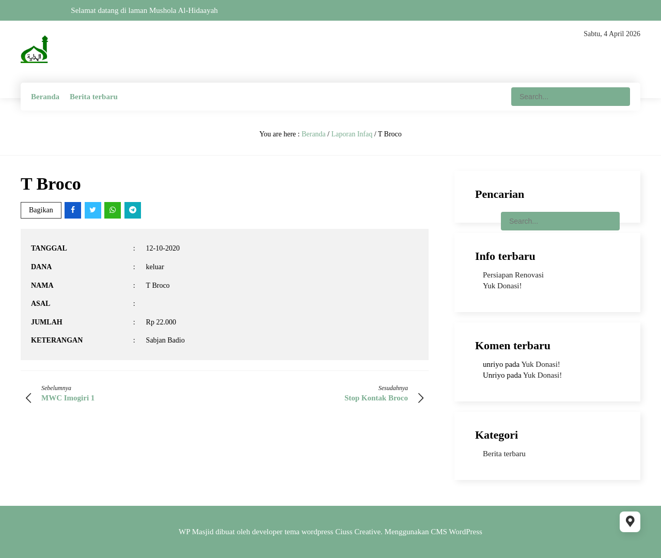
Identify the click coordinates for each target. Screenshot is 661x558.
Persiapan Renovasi (513, 275)
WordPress (465, 532)
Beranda (45, 96)
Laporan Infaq (351, 134)
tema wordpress (309, 532)
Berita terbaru (94, 96)
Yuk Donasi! (502, 286)
